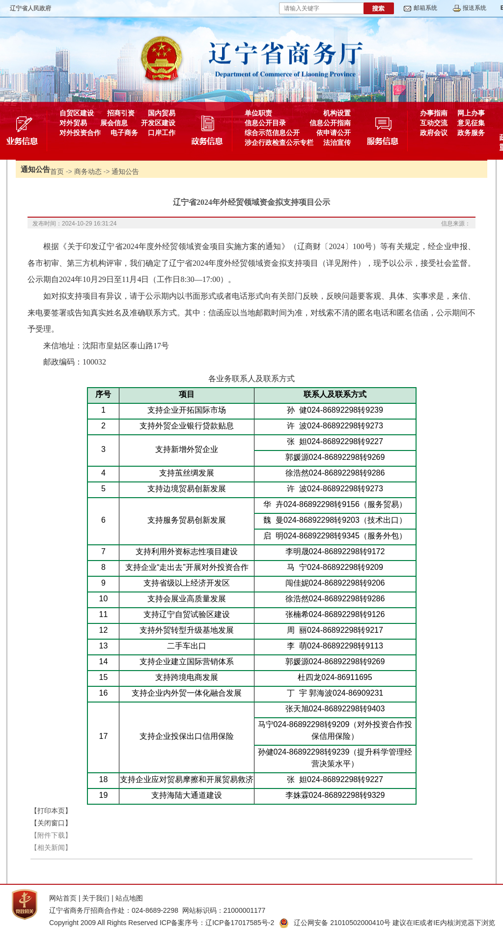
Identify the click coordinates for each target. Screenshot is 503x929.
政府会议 (433, 133)
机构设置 (337, 113)
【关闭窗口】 (51, 823)
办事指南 (433, 113)
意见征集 (471, 123)
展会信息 (114, 123)
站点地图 (129, 898)
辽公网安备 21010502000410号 (335, 923)
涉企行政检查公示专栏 (279, 142)
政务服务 (471, 133)
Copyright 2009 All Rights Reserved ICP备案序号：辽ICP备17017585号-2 (161, 923)
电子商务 (124, 133)
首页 (57, 171)
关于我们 (96, 898)
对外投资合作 (80, 133)
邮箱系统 (425, 7)
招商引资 (121, 113)
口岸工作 (161, 133)
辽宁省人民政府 (30, 8)
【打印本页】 (51, 811)
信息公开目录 (265, 123)
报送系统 (474, 7)
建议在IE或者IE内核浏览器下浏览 (443, 923)
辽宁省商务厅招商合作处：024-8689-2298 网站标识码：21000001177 (157, 910)
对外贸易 (73, 123)
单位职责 (258, 113)
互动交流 (433, 123)
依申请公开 (333, 133)
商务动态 (88, 171)
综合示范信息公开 (272, 133)
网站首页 (63, 898)
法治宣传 (337, 142)
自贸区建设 (76, 113)
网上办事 (471, 113)
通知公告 (125, 171)
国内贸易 (161, 113)
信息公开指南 (330, 123)
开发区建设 (158, 123)
